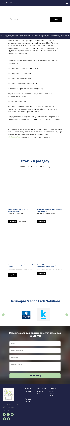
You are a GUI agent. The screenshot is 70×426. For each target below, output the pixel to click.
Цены (38, 393)
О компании (52, 388)
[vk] (4, 415)
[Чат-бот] (12, 415)
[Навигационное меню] (67, 3)
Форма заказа (41, 388)
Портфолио (28, 399)
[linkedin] (8, 415)
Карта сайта (6, 410)
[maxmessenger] (8, 420)
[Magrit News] (4, 420)
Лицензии (28, 391)
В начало (28, 388)
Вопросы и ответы (52, 394)
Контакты (40, 391)
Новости (27, 401)
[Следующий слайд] (66, 314)
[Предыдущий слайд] (3, 314)
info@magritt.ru (14, 137)
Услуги (51, 391)
